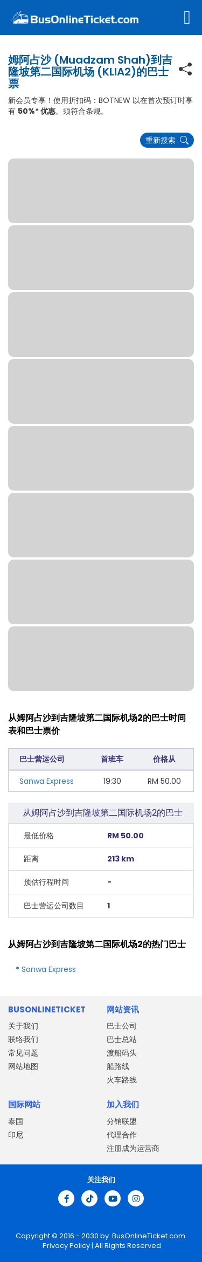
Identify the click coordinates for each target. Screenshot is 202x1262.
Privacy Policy (65, 1245)
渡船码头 (122, 1052)
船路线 (118, 1066)
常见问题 (23, 1052)
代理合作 (122, 1134)
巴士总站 (122, 1039)
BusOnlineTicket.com (148, 1236)
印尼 (15, 1134)
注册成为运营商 (133, 1148)
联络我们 (23, 1039)
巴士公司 (122, 1025)
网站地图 (23, 1066)
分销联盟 (122, 1121)
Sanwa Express (46, 781)
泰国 (15, 1121)
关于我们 (23, 1025)
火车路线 (122, 1079)
